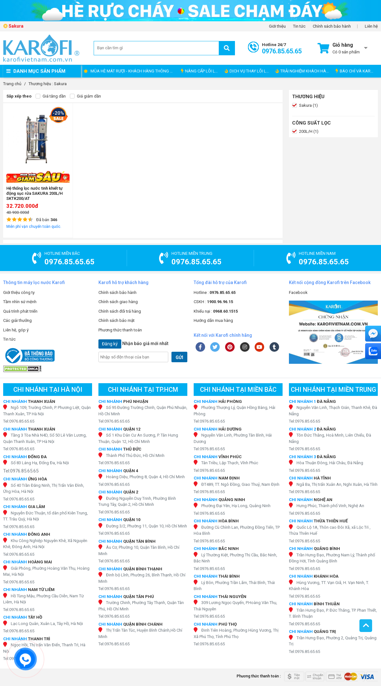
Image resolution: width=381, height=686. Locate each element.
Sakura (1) (305, 105)
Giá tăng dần (51, 96)
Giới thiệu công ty (19, 292)
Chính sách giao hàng (118, 301)
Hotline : (215, 292)
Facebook (298, 292)
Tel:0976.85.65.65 (18, 421)
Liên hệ (371, 26)
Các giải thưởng (17, 320)
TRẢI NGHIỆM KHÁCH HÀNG (304, 71)
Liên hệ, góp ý (16, 330)
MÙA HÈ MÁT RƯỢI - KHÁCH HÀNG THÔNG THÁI (134, 71)
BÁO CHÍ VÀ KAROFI (356, 71)
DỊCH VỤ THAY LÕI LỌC (248, 71)
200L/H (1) (305, 131)
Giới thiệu (277, 26)
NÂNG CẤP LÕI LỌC (200, 71)
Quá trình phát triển (20, 311)
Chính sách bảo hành (332, 26)
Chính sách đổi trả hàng (119, 311)
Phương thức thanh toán (120, 330)
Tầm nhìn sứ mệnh (20, 301)
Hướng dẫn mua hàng (213, 320)
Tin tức (299, 26)
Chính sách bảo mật (116, 320)
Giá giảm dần (85, 96)
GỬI (179, 357)
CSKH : (213, 301)
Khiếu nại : (216, 311)
